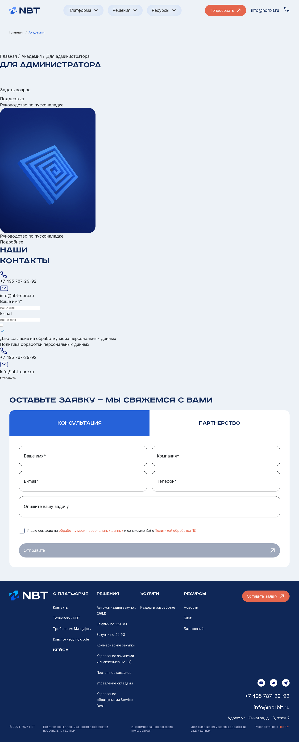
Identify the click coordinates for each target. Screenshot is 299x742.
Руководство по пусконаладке (31, 104)
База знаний (193, 629)
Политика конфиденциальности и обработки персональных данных (75, 728)
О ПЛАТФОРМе (70, 593)
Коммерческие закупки (116, 645)
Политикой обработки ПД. (176, 530)
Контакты (60, 607)
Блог (187, 618)
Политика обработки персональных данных (44, 344)
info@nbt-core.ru (17, 295)
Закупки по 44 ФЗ (111, 635)
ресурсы (195, 593)
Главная (16, 32)
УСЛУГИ (149, 593)
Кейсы (61, 650)
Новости (191, 607)
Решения (125, 10)
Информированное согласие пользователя (152, 728)
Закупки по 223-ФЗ (112, 624)
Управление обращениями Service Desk (115, 700)
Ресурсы (164, 10)
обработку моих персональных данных (76, 338)
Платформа (83, 10)
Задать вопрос (15, 89)
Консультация (80, 423)
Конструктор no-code (71, 639)
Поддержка (12, 98)
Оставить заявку (266, 596)
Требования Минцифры (72, 629)
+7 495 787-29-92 (18, 281)
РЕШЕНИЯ (108, 593)
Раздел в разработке (157, 607)
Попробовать (225, 10)
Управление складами (115, 683)
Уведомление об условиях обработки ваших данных (218, 728)
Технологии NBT (66, 618)
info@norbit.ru (265, 10)
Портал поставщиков (114, 673)
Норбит (284, 727)
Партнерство (219, 423)
